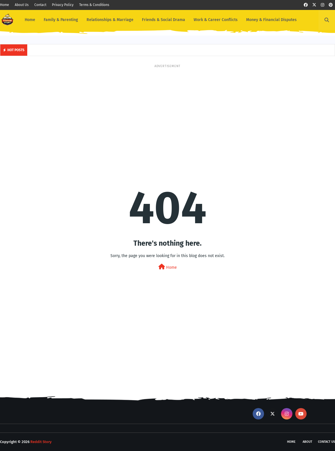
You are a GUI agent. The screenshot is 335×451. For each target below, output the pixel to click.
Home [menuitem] (30, 19)
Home (4, 5)
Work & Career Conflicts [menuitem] (216, 19)
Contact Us (326, 442)
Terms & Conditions (94, 5)
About (307, 442)
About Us (22, 5)
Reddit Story (41, 442)
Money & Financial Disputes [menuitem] (271, 19)
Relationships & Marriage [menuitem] (110, 19)
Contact (40, 5)
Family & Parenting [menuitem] (61, 19)
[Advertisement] (167, 108)
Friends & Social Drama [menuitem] (163, 19)
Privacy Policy (63, 5)
